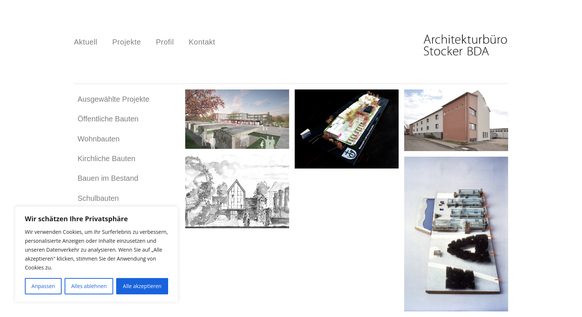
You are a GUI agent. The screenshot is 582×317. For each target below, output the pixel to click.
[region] (96, 254)
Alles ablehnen (89, 286)
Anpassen (43, 286)
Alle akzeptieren (142, 286)
